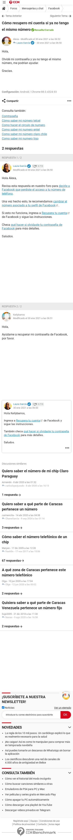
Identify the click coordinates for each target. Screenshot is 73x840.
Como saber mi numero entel (21, 129)
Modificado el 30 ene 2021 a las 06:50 (33, 169)
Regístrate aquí (20, 821)
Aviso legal (54, 824)
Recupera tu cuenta (54, 213)
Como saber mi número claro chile (24, 134)
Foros (13, 8)
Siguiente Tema (59, 15)
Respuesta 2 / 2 (12, 306)
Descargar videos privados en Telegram (27, 810)
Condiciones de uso (50, 821)
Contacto (42, 824)
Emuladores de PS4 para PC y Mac (25, 789)
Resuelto (39, 30)
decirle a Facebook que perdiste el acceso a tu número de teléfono (36, 190)
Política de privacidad (24, 824)
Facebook (54, 8)
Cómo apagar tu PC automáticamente (27, 799)
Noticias (8, 707)
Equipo (34, 821)
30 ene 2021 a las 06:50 (49, 42)
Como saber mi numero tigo (20, 138)
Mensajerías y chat (33, 8)
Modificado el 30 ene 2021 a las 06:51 (33, 318)
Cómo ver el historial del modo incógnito (28, 778)
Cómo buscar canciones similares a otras (28, 783)
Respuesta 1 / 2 (12, 157)
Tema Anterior (13, 15)
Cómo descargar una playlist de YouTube (28, 804)
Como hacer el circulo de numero (23, 125)
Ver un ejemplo (62, 707)
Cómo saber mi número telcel (21, 120)
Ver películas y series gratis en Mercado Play (30, 794)
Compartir (12, 100)
